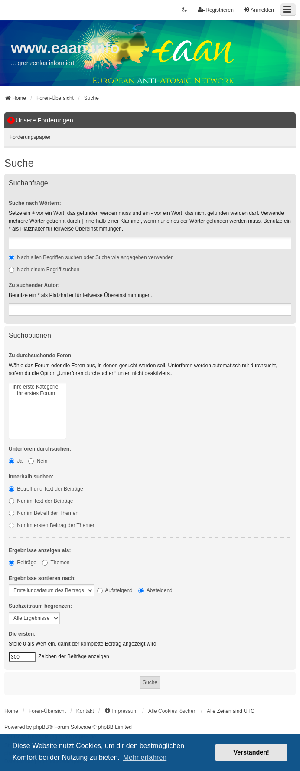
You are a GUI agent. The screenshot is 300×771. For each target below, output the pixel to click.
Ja (16, 461)
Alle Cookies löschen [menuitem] (172, 711)
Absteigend (155, 590)
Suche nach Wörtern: (35, 203)
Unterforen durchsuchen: (40, 449)
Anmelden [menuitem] (258, 10)
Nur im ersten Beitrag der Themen (52, 525)
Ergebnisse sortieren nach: (42, 578)
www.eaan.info (65, 48)
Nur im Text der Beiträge (41, 501)
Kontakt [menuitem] (85, 711)
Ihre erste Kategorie (37, 387)
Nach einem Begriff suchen (44, 270)
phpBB (41, 727)
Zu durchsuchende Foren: (41, 356)
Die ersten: (22, 634)
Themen (55, 563)
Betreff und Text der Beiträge (46, 489)
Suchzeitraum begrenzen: (40, 606)
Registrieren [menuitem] (216, 10)
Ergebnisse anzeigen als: (40, 550)
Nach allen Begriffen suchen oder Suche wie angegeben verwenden (91, 257)
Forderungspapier (30, 137)
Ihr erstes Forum (37, 393)
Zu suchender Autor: (34, 285)
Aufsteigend (115, 590)
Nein (37, 461)
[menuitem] (120, 711)
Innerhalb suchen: (31, 477)
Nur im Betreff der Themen (43, 513)
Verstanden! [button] (251, 752)
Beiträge (22, 563)
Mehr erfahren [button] (145, 757)
